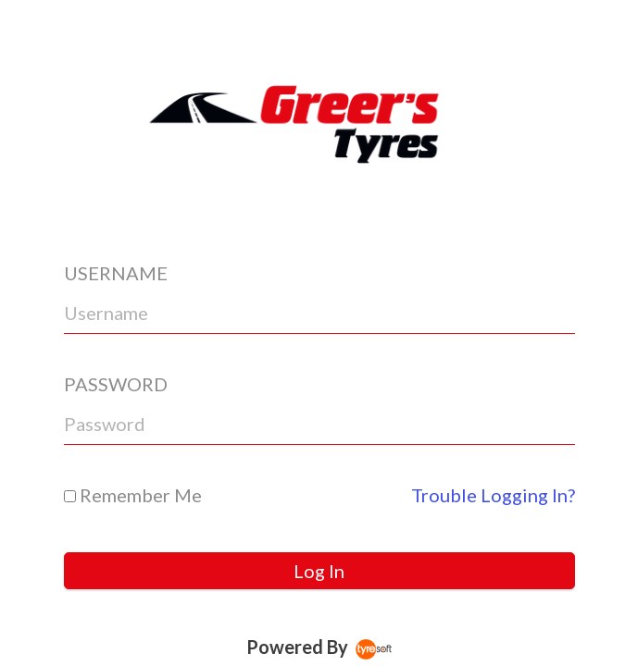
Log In (319, 571)
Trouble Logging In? (493, 495)
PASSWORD (116, 384)
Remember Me (133, 495)
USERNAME (116, 273)
